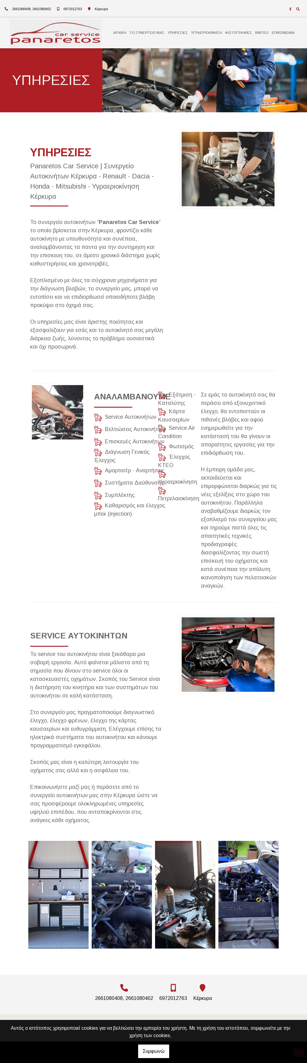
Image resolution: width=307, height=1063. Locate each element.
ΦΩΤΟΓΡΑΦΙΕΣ (238, 32)
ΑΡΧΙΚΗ (119, 32)
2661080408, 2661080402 (31, 9)
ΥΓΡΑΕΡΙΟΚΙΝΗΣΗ (206, 32)
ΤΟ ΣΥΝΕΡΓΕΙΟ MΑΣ (147, 32)
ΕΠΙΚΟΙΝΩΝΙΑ (283, 32)
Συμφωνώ (154, 1051)
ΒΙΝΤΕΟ (262, 32)
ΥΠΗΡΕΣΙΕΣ (178, 32)
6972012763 (72, 9)
